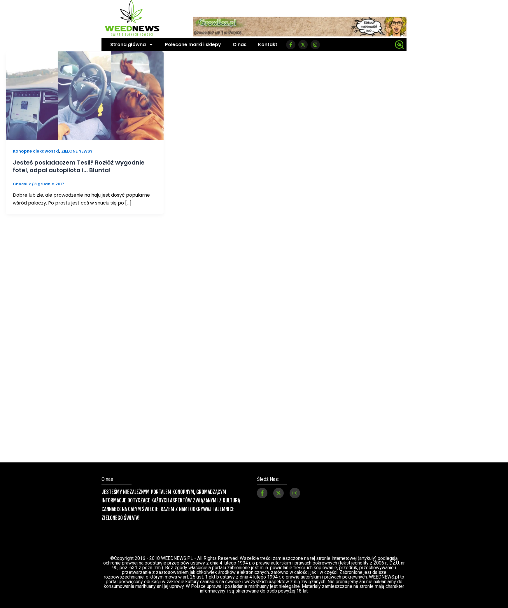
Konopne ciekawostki (36, 151)
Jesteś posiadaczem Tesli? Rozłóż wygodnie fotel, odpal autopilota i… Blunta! (79, 166)
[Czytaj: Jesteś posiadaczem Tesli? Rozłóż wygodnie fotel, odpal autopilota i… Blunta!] (85, 95)
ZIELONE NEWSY (76, 151)
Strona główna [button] (131, 44)
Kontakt (267, 44)
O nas (239, 44)
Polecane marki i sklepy (193, 44)
